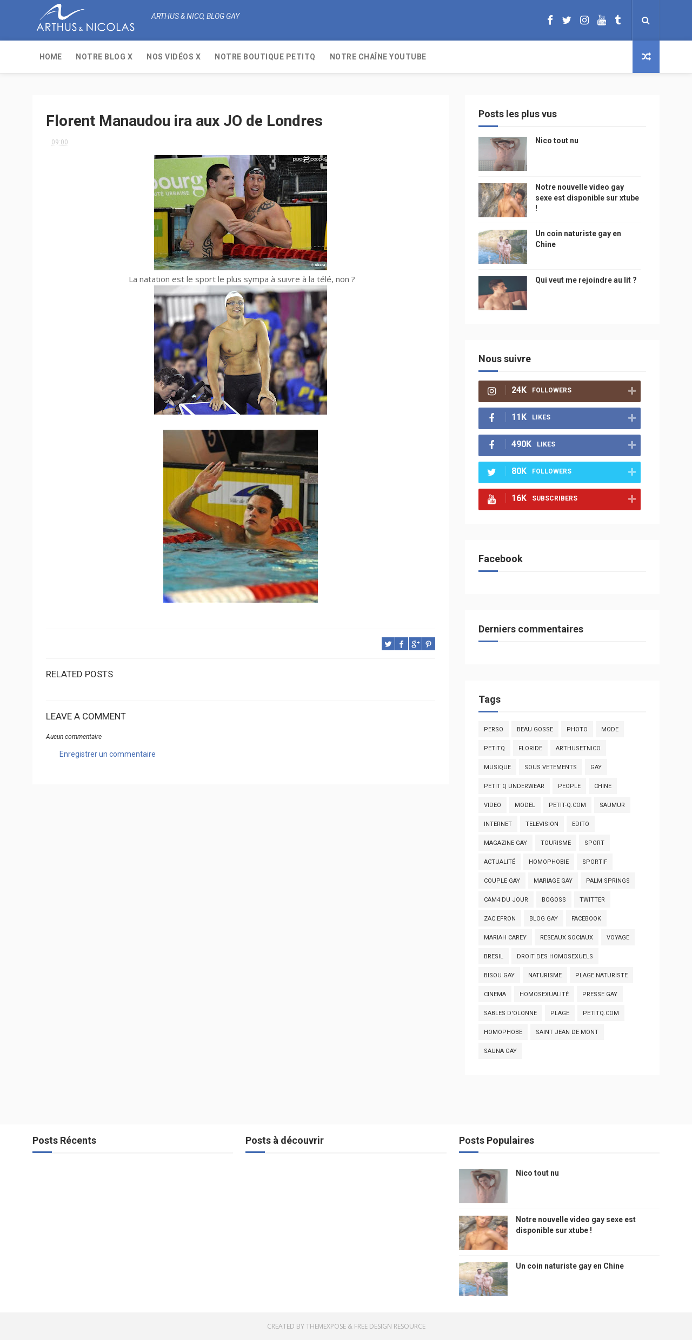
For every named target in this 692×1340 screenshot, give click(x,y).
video (492, 805)
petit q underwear (514, 786)
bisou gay (499, 975)
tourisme (556, 842)
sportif (594, 861)
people (569, 786)
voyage (618, 937)
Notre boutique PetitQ (265, 56)
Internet (498, 824)
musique (497, 767)
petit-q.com (567, 805)
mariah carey (505, 937)
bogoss (554, 899)
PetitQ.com (601, 1013)
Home (50, 56)
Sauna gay (500, 1051)
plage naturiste (601, 975)
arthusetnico (578, 748)
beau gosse (535, 729)
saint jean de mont (567, 1032)
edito (580, 824)
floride (530, 748)
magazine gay (505, 842)
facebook (586, 918)
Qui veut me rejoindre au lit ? (586, 280)
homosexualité (544, 994)
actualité (499, 861)
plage (559, 1013)
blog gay (543, 918)
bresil (493, 956)
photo (577, 729)
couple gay (502, 880)
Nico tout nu (556, 140)
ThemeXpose (326, 1326)
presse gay (599, 994)
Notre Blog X (104, 56)
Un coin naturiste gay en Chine (570, 1266)
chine (602, 786)
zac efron (500, 918)
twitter (592, 899)
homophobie (549, 861)
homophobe (503, 1032)
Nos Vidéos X (174, 56)
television (541, 824)
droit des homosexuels (555, 956)
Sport (594, 842)
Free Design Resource (389, 1326)
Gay (596, 767)
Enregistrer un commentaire (107, 754)
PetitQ (494, 748)
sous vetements (550, 767)
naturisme (545, 975)
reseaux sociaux (566, 937)
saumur (612, 805)
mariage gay (553, 880)
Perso (493, 729)
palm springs (608, 880)
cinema (495, 994)
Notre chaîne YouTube (378, 56)
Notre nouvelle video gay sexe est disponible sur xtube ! (587, 197)
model (525, 805)
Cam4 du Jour (506, 899)
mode (609, 729)
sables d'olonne (510, 1013)
